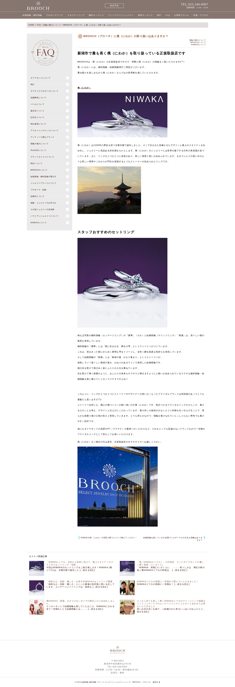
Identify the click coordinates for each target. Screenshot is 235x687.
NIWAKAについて (39, 223)
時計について (36, 163)
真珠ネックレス (145, 15)
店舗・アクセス (200, 15)
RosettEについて (38, 150)
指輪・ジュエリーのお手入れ (43, 203)
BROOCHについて (39, 170)
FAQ (167, 15)
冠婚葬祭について (38, 98)
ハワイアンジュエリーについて (44, 216)
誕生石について (37, 111)
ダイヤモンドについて (40, 78)
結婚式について (37, 196)
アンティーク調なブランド (42, 137)
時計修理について (38, 124)
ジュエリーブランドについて (43, 183)
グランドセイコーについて (42, 157)
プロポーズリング (54, 15)
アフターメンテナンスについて (44, 130)
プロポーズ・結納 (38, 190)
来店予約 (114, 5)
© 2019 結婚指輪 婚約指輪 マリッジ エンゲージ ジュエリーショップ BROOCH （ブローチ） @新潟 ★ (118, 682)
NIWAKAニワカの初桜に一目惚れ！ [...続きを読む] (163, 584)
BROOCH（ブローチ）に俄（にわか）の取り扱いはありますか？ (125, 36)
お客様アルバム (181, 15)
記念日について (37, 117)
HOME (31, 25)
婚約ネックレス (96, 15)
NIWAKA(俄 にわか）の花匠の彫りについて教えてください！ (109, 538)
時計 (159, 15)
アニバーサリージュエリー (121, 15)
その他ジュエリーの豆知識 (42, 209)
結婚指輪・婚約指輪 (32, 15)
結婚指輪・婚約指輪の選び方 (43, 177)
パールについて (37, 104)
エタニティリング (76, 15)
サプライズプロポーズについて (44, 91)
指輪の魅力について (39, 144)
